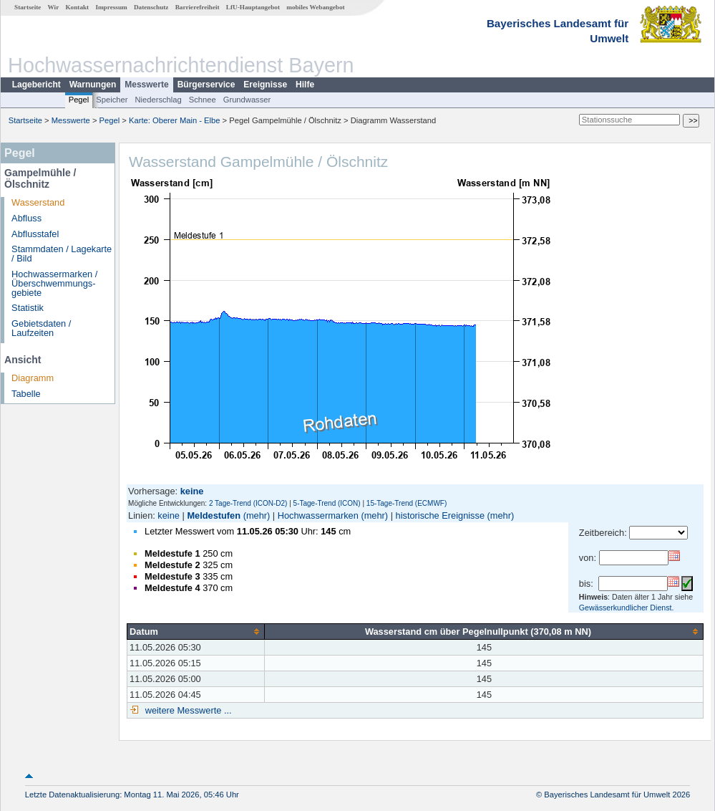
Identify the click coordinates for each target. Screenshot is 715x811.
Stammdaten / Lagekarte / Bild (61, 254)
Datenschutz (151, 7)
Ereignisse (265, 85)
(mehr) (257, 515)
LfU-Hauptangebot (253, 7)
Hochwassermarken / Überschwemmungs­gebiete (54, 283)
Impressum (111, 7)
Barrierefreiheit (197, 7)
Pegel (79, 99)
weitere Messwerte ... (186, 710)
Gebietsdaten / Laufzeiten (41, 328)
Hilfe (305, 85)
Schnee (202, 99)
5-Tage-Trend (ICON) (327, 503)
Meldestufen (213, 515)
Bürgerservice (206, 85)
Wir (53, 7)
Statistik (27, 307)
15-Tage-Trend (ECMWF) (406, 503)
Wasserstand (37, 202)
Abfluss (26, 218)
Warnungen (93, 85)
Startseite (27, 7)
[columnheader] (196, 631)
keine (168, 515)
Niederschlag (158, 99)
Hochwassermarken (318, 515)
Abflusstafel (35, 234)
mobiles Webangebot (315, 7)
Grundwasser (247, 99)
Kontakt (77, 7)
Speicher (111, 99)
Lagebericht (36, 85)
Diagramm (32, 378)
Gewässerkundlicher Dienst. (626, 607)
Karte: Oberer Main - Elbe (174, 120)
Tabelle (26, 393)
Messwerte (146, 85)
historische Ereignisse (440, 515)
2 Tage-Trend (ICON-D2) (248, 503)
